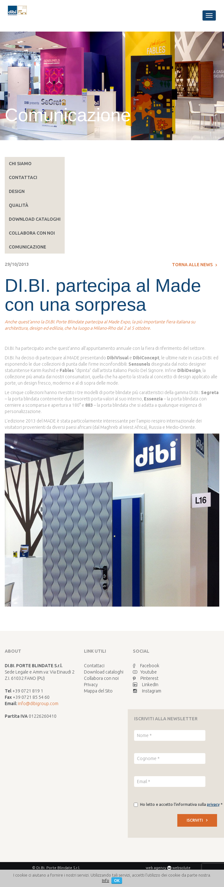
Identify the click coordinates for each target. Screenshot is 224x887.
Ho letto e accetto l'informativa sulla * (181, 804)
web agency (156, 868)
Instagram (147, 690)
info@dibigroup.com (38, 703)
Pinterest (145, 678)
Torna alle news (194, 264)
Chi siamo (20, 163)
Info (105, 880)
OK (117, 880)
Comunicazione (27, 246)
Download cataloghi (35, 219)
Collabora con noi (32, 233)
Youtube (145, 671)
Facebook (146, 665)
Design (17, 191)
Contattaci (23, 177)
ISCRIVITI (197, 820)
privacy (213, 804)
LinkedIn (145, 684)
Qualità (18, 205)
